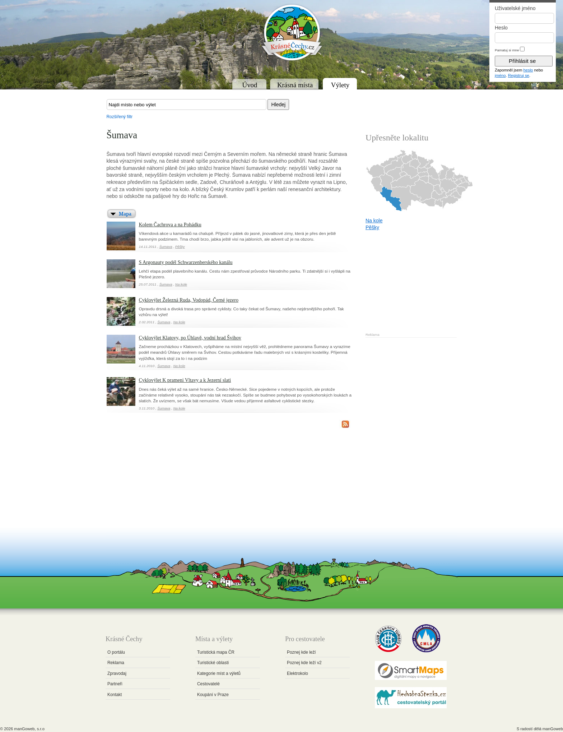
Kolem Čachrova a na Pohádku (170, 224)
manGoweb (553, 729)
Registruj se (518, 75)
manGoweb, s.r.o (29, 729)
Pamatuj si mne (507, 50)
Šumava (165, 247)
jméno (500, 75)
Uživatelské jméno (515, 8)
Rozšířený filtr (120, 116)
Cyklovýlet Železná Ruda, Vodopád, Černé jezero (188, 300)
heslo (528, 70)
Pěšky (180, 247)
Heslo (501, 28)
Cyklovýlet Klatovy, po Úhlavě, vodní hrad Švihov (190, 337)
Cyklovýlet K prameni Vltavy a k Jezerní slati (185, 380)
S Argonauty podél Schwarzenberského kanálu (186, 262)
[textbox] (186, 104)
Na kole (181, 284)
